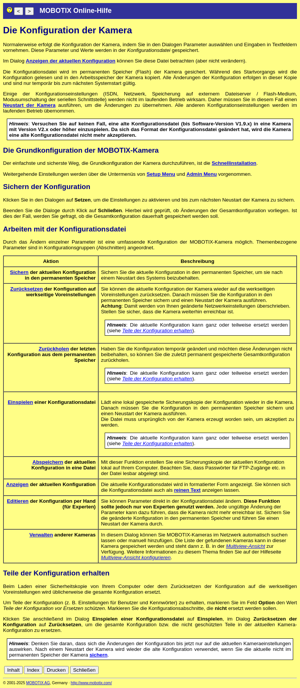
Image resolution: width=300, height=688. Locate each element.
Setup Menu (160, 174)
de (251, 670)
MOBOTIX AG (38, 683)
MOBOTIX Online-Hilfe (75, 10)
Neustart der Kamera (29, 105)
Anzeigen (17, 484)
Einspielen (20, 402)
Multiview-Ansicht (245, 546)
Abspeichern (48, 462)
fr (274, 670)
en (260, 670)
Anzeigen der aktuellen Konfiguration (70, 61)
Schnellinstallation (234, 163)
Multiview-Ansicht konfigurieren (136, 557)
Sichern (19, 272)
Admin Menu (202, 174)
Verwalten (41, 535)
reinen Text (187, 490)
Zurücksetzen (26, 289)
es (268, 670)
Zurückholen (54, 349)
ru (293, 670)
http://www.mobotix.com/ (91, 683)
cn (243, 670)
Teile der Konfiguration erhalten (157, 330)
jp (286, 670)
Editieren (17, 501)
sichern (98, 655)
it (280, 670)
